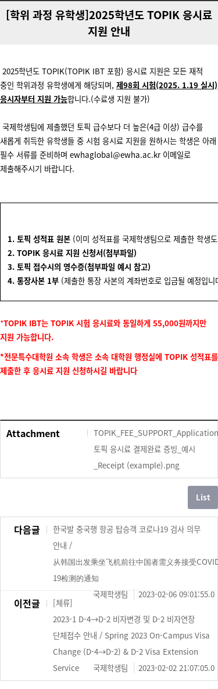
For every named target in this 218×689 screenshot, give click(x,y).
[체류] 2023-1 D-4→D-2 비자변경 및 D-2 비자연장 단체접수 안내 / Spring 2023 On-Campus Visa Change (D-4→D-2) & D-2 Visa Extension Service (134, 636)
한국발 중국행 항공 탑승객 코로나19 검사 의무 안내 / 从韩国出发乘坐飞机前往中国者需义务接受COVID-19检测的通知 (134, 555)
